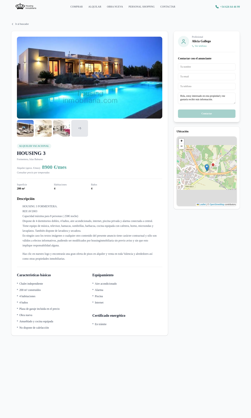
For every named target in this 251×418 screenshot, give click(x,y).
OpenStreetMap (217, 204)
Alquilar (94, 9)
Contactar (167, 9)
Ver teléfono (199, 46)
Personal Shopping (142, 9)
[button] (207, 167)
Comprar (76, 9)
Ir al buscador (20, 24)
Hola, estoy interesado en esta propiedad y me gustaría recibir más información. (206, 98)
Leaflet (201, 204)
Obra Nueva (115, 9)
